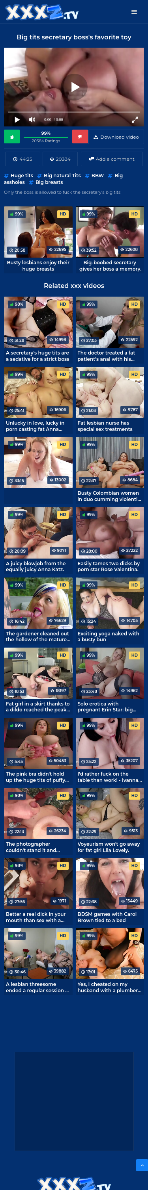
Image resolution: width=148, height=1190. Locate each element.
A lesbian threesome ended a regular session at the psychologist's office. (38, 987)
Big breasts (49, 182)
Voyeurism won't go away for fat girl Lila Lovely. (109, 847)
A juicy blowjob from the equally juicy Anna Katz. (36, 566)
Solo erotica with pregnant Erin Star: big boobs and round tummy (108, 707)
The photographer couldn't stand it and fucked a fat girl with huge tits (38, 847)
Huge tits (22, 175)
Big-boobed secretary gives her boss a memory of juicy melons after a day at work (110, 265)
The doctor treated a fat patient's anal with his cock (106, 356)
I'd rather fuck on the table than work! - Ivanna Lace (108, 777)
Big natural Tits (62, 175)
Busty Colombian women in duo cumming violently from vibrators (109, 496)
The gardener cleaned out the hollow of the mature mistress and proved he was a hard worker (37, 636)
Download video (119, 137)
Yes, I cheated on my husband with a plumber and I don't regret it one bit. (108, 987)
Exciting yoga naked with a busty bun (109, 636)
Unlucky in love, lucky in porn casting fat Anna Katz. (35, 426)
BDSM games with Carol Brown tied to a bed (107, 917)
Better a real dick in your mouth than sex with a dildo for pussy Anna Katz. (37, 917)
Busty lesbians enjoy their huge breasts (38, 265)
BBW (98, 175)
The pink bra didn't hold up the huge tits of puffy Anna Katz (35, 777)
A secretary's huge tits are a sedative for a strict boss (37, 356)
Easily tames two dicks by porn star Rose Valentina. (109, 566)
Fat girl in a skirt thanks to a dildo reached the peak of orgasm (38, 707)
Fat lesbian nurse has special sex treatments (105, 426)
